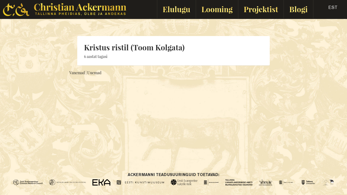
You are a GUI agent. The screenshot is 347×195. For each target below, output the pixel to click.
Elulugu (176, 9)
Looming (217, 9)
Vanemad (77, 72)
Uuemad (94, 72)
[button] (328, 9)
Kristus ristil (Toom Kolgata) (134, 47)
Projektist (261, 9)
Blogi (298, 9)
